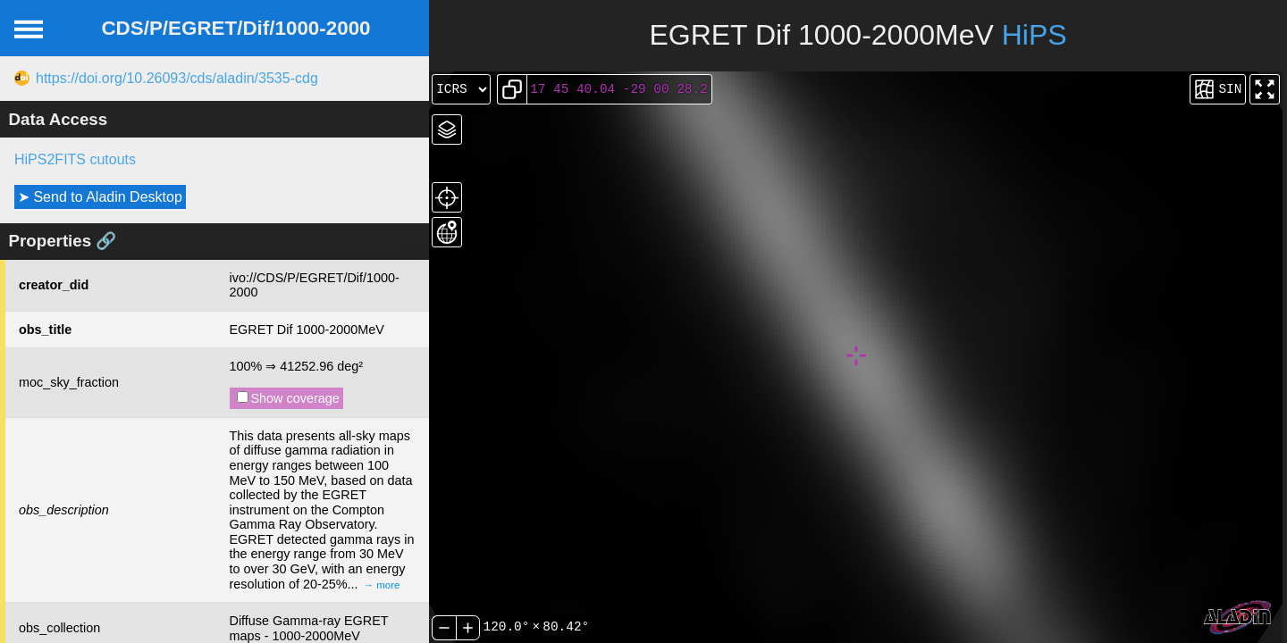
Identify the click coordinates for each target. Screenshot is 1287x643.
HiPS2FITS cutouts (75, 159)
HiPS (1034, 35)
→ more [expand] (382, 585)
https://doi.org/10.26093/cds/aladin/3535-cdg (177, 78)
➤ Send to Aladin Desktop (100, 197)
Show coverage (288, 398)
